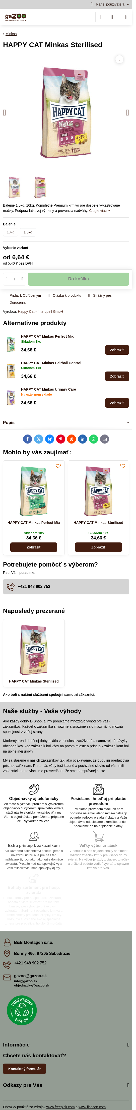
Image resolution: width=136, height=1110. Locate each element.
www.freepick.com (60, 1107)
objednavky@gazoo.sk (31, 985)
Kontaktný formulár (24, 1069)
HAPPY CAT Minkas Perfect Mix (47, 336)
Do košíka (78, 278)
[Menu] (126, 17)
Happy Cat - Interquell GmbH (40, 312)
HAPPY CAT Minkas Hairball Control (51, 363)
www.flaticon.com (92, 1107)
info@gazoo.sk (25, 981)
